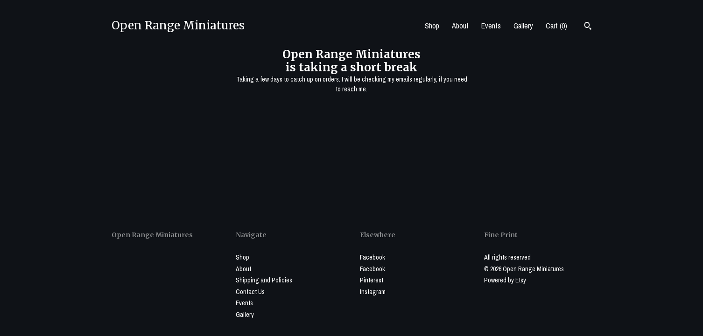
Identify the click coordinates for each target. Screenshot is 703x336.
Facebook (372, 257)
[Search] (587, 27)
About (460, 26)
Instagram (373, 292)
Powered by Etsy (505, 280)
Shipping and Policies (264, 280)
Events (491, 26)
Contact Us (250, 292)
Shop (432, 26)
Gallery (523, 26)
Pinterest (371, 280)
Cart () (556, 26)
